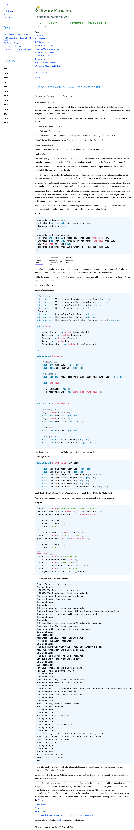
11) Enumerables (41, 69)
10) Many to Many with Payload (47, 66)
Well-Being (8, 11)
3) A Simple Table (42, 42)
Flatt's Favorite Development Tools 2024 (18, 39)
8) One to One (40, 59)
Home (6, 4)
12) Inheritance (41, 73)
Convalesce (39, 808)
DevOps (7, 7)
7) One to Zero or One (43, 56)
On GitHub (8, 18)
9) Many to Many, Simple (45, 62)
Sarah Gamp (40, 811)
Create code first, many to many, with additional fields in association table (64, 815)
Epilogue (41, 800)
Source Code (40, 77)
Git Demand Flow (11, 43)
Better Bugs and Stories (13, 46)
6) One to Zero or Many (44, 52)
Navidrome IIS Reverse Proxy (16, 35)
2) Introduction (41, 39)
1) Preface (39, 35)
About (6, 14)
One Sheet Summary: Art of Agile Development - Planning (17, 50)
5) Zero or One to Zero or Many (47, 49)
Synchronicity (40, 805)
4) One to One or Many (44, 45)
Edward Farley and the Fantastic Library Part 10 (71, 23)
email (59, 820)
